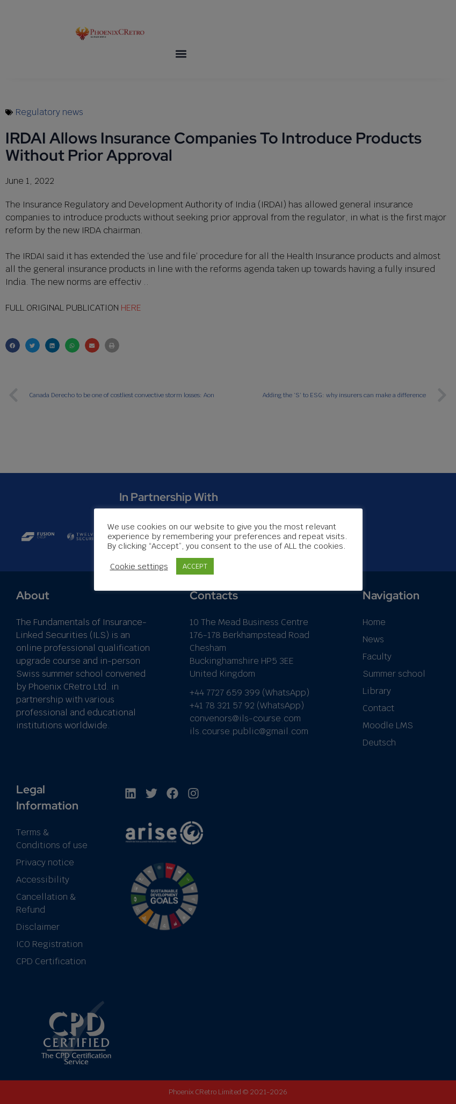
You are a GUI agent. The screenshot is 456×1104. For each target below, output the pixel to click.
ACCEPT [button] (195, 566)
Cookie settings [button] (139, 566)
